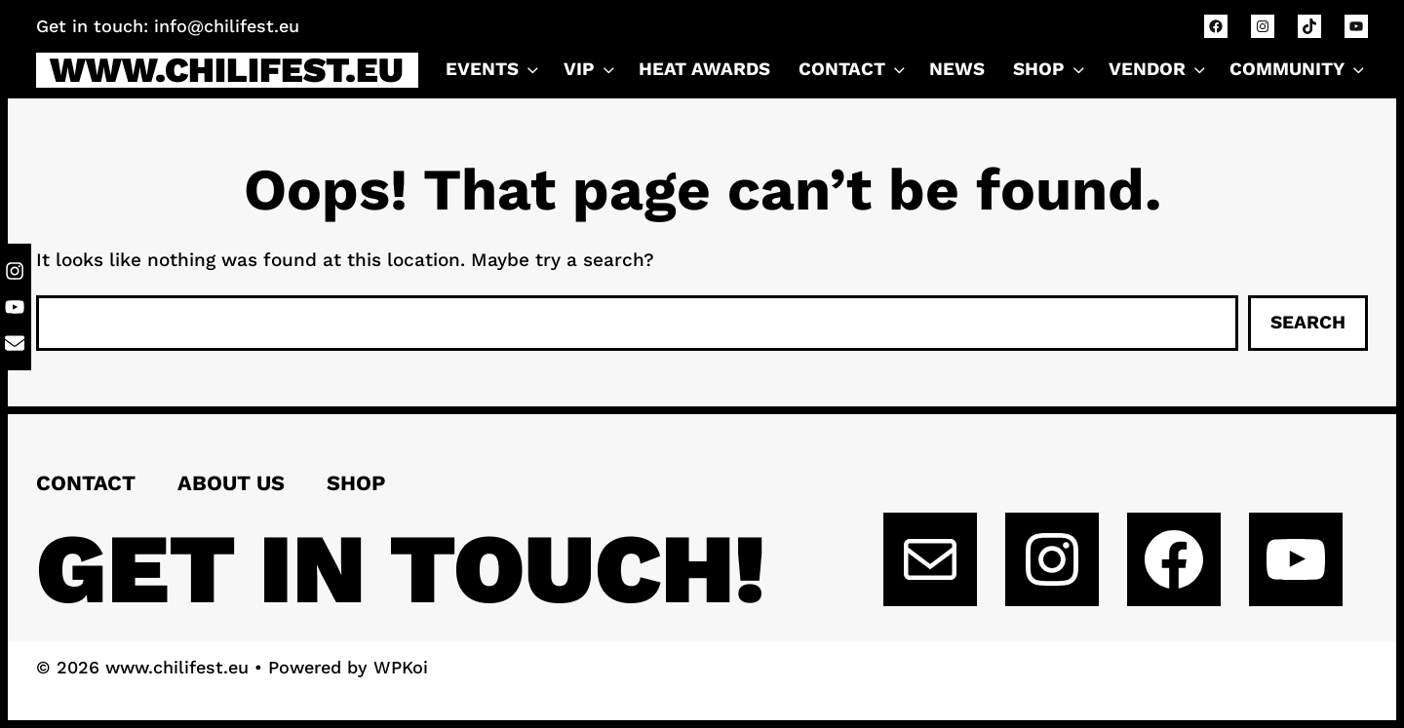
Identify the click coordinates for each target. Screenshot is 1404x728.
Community (1298, 70)
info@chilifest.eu (226, 26)
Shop (1050, 70)
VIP (591, 70)
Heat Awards (704, 69)
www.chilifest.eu (227, 70)
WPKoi (400, 667)
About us (231, 483)
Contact (86, 483)
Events (494, 70)
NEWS (957, 69)
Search (1308, 322)
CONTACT (854, 70)
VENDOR (1159, 70)
